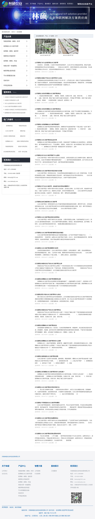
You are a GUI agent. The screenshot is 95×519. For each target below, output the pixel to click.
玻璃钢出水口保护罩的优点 (49, 325)
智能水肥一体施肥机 (10, 66)
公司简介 (4, 471)
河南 (50, 516)
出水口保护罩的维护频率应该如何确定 (52, 232)
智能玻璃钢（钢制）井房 (12, 41)
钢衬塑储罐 (18, 507)
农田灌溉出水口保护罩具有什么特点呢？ (53, 371)
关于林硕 (33, 3)
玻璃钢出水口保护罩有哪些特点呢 (51, 279)
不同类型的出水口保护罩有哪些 (50, 402)
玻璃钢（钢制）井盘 (10, 61)
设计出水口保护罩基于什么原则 (50, 155)
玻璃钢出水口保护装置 (11, 46)
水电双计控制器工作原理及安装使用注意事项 (17, 109)
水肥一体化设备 (22, 151)
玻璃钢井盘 (9, 125)
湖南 (62, 516)
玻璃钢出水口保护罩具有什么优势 (51, 341)
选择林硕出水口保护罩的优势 (49, 356)
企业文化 (4, 473)
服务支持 (55, 3)
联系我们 (70, 3)
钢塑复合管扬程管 (9, 56)
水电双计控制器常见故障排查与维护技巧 (16, 97)
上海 (43, 516)
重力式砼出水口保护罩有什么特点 (51, 294)
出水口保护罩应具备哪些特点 (49, 418)
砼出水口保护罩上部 (45, 55)
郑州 (53, 516)
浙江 (47, 516)
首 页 (13, 32)
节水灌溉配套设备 (9, 75)
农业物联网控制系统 (9, 151)
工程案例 (54, 471)
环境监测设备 (8, 85)
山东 (59, 516)
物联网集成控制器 (9, 70)
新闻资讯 (63, 3)
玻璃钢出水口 (9, 141)
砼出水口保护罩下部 (68, 55)
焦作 (68, 516)
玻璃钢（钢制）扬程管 (11, 51)
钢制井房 (22, 136)
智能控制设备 (23, 125)
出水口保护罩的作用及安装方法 (50, 387)
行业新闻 (38, 248)
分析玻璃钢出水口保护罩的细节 (50, 124)
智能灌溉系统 (9, 146)
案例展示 (48, 3)
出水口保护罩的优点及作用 (49, 140)
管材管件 (6, 80)
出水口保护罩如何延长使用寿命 (50, 217)
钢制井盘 (22, 131)
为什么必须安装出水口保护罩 (13, 103)
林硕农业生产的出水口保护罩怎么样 (51, 263)
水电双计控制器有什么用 (12, 100)
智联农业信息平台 (84, 4)
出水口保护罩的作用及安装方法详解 (51, 171)
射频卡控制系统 (22, 146)
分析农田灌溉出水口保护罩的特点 (51, 93)
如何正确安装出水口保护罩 (49, 201)
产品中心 (40, 3)
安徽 (56, 516)
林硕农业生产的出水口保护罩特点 (51, 310)
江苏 (40, 516)
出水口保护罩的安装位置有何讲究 (51, 433)
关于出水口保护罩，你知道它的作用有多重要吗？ (55, 186)
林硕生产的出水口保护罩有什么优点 (51, 78)
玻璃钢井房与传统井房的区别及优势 (15, 112)
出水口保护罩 (9, 131)
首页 (27, 3)
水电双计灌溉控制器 (9, 136)
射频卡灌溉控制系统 (23, 141)
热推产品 (27, 516)
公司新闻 (38, 62)
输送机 (12, 507)
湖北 (65, 516)
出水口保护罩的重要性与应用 (13, 106)
